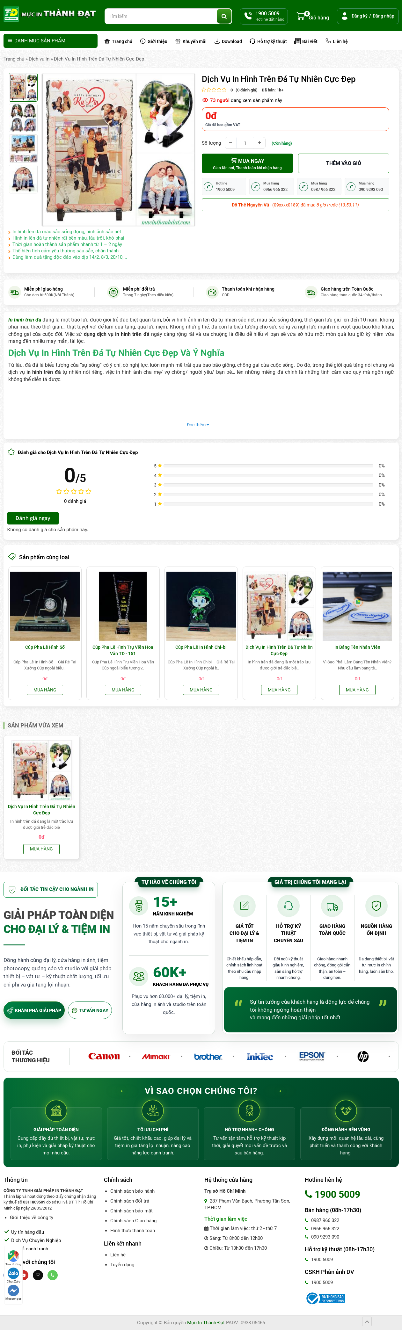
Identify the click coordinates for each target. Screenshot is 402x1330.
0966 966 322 (322, 1229)
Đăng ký (360, 15)
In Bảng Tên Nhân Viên (357, 647)
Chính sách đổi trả (129, 1201)
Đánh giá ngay (33, 518)
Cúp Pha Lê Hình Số (45, 647)
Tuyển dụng (122, 1265)
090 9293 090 (322, 1237)
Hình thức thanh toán (132, 1230)
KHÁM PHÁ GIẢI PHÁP (34, 1010)
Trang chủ (118, 41)
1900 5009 (319, 1259)
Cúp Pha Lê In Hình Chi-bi (201, 647)
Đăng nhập (383, 15)
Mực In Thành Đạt (206, 1323)
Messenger (13, 1292)
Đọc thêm (198, 424)
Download (228, 41)
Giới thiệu (153, 41)
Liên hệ (336, 41)
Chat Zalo (13, 1275)
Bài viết (306, 41)
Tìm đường (13, 1258)
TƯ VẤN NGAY (89, 1010)
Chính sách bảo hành (132, 1191)
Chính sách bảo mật (131, 1211)
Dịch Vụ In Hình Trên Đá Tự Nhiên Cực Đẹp (99, 59)
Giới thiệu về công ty (31, 1217)
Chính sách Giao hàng (133, 1221)
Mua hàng (44, 689)
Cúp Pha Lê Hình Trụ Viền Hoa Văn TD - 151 (122, 650)
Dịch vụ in (39, 59)
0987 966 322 (322, 1220)
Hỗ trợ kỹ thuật (268, 41)
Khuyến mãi (191, 41)
